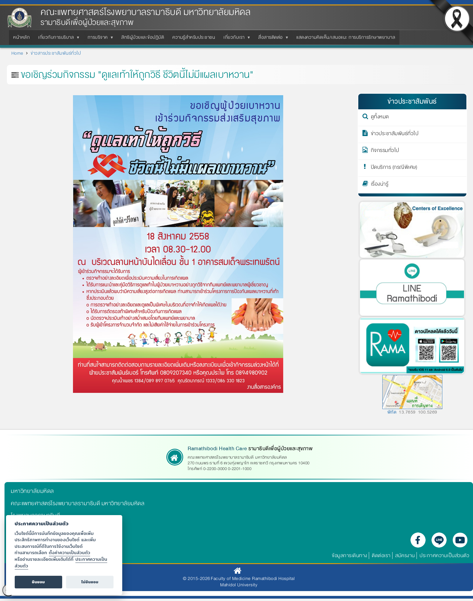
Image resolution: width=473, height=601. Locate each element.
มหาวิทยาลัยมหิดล (32, 491)
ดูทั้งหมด (380, 117)
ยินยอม (38, 582)
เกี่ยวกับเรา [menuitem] (235, 39)
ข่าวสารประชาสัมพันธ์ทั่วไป (56, 53)
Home (17, 53)
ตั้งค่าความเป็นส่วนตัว (69, 552)
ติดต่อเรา (381, 555)
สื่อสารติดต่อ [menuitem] (272, 39)
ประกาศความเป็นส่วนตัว (444, 555)
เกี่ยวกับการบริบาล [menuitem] (57, 39)
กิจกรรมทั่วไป (385, 151)
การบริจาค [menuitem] (98, 39)
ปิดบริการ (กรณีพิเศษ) (394, 168)
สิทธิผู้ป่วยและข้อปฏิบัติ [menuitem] (142, 37)
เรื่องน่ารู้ (380, 185)
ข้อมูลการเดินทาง (349, 555)
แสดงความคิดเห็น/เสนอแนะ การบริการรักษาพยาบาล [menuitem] (345, 37)
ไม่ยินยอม (90, 582)
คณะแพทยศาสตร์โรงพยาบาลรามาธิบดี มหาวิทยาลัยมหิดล (145, 12)
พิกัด (392, 412)
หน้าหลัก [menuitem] (21, 37)
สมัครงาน (405, 555)
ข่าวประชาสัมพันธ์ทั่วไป (395, 134)
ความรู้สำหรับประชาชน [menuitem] (193, 37)
